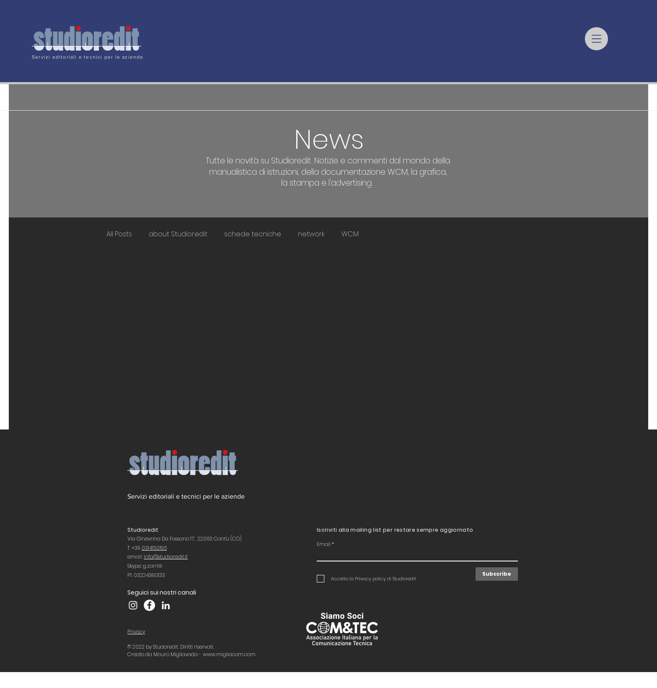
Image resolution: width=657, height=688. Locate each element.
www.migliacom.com (229, 654)
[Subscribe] (497, 574)
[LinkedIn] (165, 605)
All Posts (119, 234)
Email (324, 544)
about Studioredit (178, 234)
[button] (596, 38)
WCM (350, 234)
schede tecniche (252, 234)
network (311, 234)
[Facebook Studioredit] (149, 605)
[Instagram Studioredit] (133, 605)
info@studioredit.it (166, 556)
